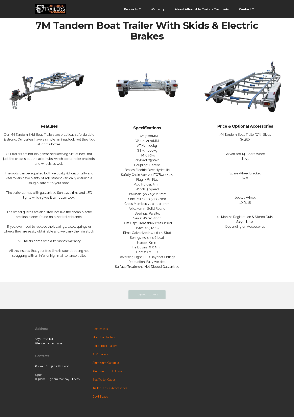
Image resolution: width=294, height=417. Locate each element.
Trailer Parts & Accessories (110, 388)
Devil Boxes (100, 396)
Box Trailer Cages (104, 379)
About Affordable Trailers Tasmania (202, 9)
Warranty (158, 9)
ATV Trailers (100, 354)
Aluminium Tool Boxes (107, 371)
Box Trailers (100, 328)
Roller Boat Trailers (105, 345)
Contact (245, 9)
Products (131, 9)
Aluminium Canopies (106, 362)
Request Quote (147, 294)
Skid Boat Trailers (104, 337)
